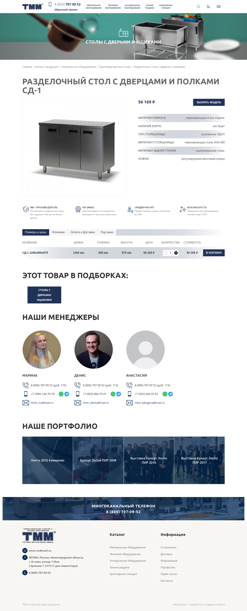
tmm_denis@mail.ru (96, 403)
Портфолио (168, 567)
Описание (58, 232)
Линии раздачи (149, 6)
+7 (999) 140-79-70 (42, 394)
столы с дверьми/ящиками (44, 295)
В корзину (214, 252)
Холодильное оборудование (132, 6)
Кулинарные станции (165, 6)
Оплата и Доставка (82, 232)
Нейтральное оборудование (94, 6)
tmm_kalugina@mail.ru (150, 403)
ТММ (32, 6)
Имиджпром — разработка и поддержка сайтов (199, 604)
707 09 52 (67, 7)
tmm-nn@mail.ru (40, 550)
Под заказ (107, 232)
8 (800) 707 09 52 (42, 385)
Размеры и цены (35, 232)
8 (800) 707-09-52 (40, 572)
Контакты (167, 580)
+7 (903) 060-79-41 (94, 394)
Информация (169, 560)
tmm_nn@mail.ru (42, 403)
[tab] (35, 232)
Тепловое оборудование (113, 6)
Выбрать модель (209, 102)
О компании (168, 547)
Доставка (166, 554)
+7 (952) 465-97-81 (146, 394)
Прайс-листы (169, 574)
